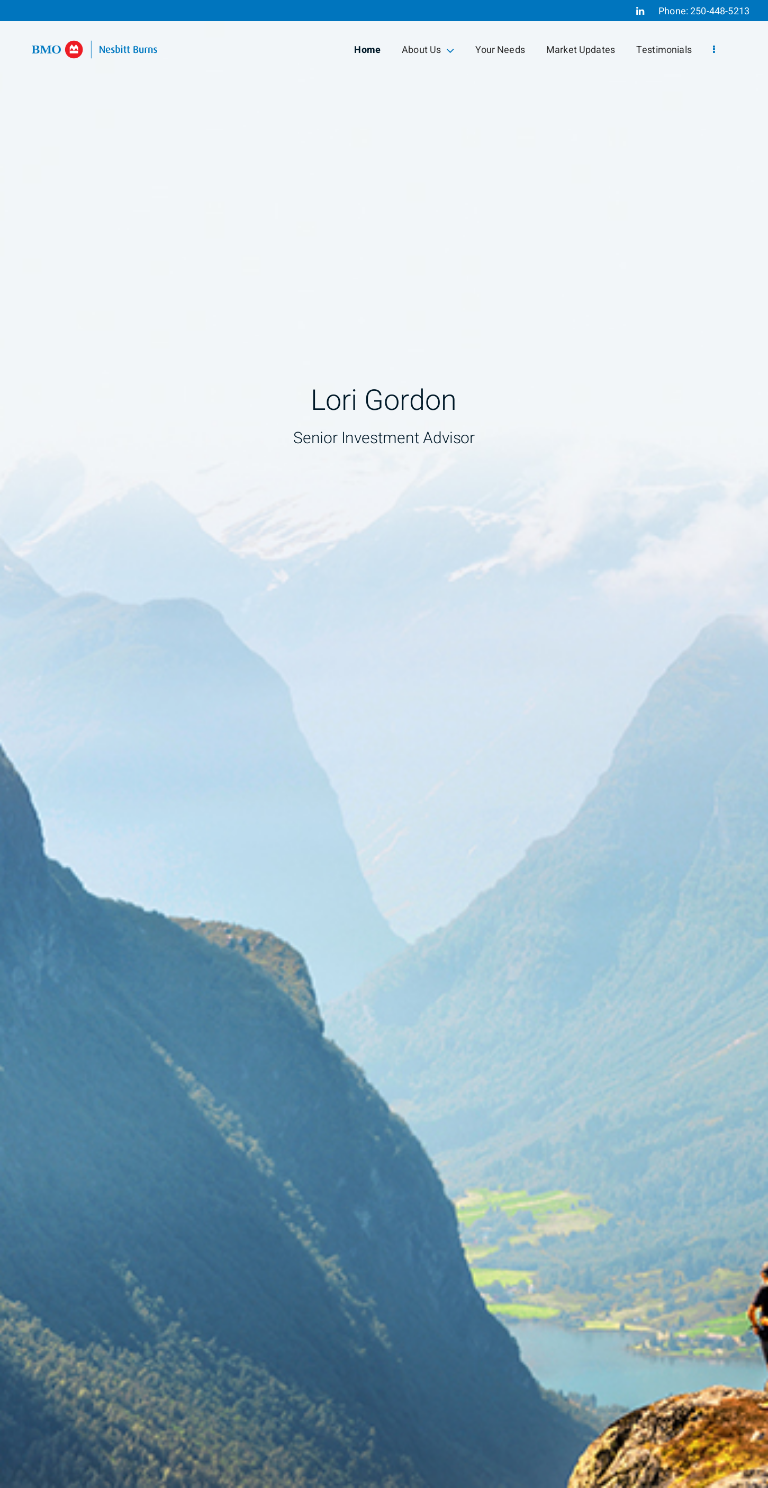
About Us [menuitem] (428, 50)
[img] (384, 744)
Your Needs (500, 50)
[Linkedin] (640, 11)
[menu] (714, 50)
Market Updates (580, 50)
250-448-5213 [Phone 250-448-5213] (719, 11)
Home (367, 50)
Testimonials (664, 50)
